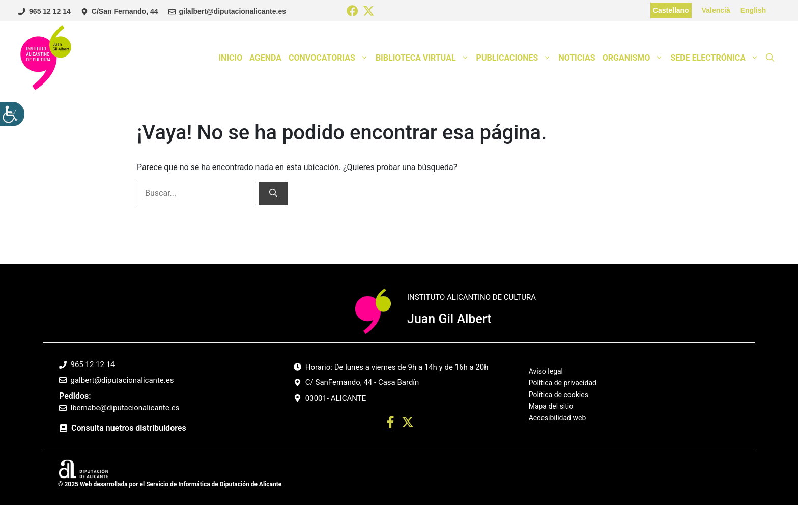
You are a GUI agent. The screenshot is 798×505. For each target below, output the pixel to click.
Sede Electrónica (716, 58)
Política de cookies (558, 394)
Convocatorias (330, 58)
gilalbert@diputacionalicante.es (232, 11)
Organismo (635, 58)
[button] (770, 58)
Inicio (230, 58)
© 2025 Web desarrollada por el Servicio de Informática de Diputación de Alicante (169, 484)
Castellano (671, 10)
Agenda (265, 58)
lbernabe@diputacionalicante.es (125, 407)
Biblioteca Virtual (424, 58)
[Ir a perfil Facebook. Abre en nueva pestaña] (390, 424)
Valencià (716, 10)
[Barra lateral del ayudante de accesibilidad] (12, 114)
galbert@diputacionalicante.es (122, 380)
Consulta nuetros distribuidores (128, 428)
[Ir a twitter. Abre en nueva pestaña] (408, 424)
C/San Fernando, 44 (125, 11)
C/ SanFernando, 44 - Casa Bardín (362, 382)
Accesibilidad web (557, 418)
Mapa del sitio (551, 406)
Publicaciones (515, 58)
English (753, 10)
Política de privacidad (562, 383)
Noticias (576, 58)
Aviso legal (546, 371)
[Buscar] (273, 193)
